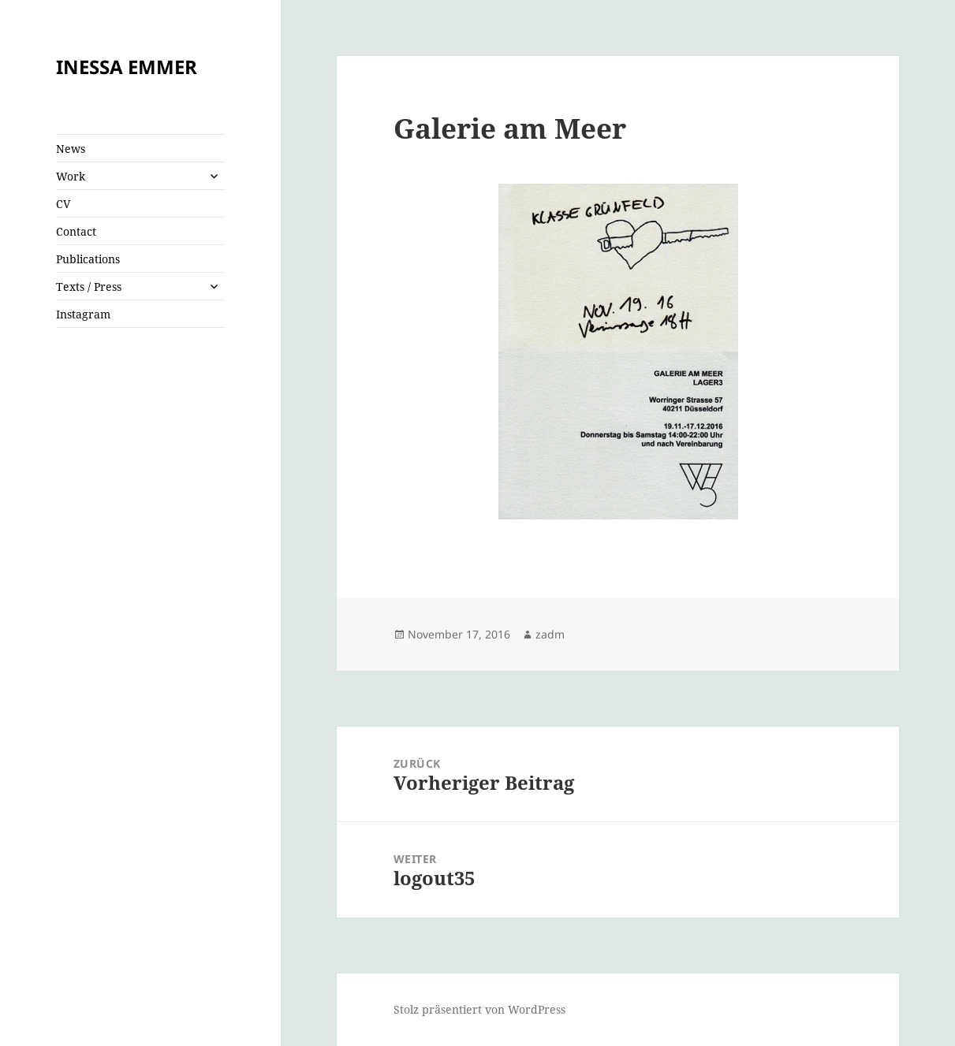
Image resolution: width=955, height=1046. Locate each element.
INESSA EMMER (126, 67)
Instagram (83, 314)
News (70, 148)
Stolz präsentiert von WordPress (479, 1009)
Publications (88, 258)
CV (63, 203)
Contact (76, 231)
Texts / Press (88, 286)
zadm (550, 634)
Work (70, 176)
